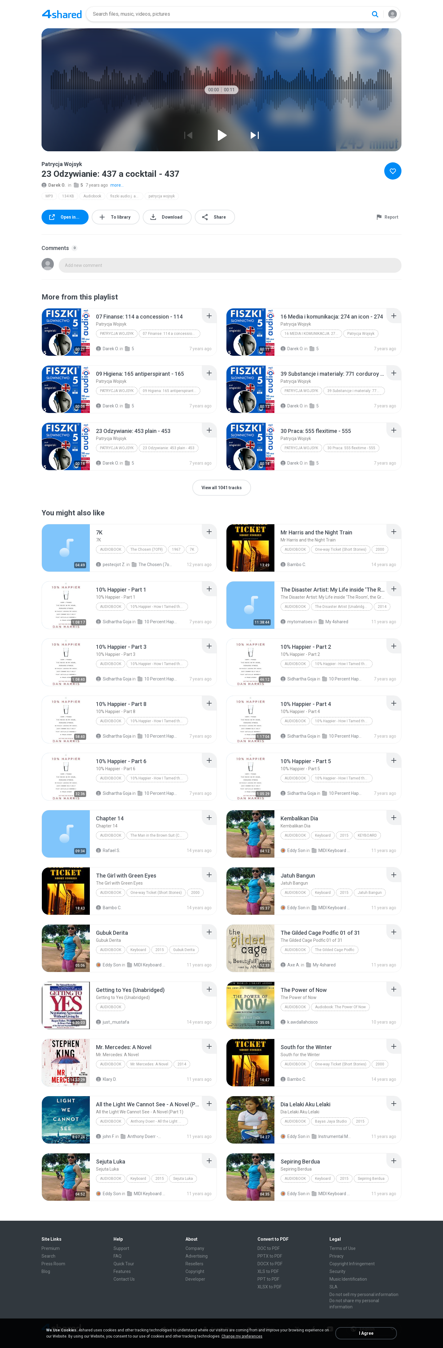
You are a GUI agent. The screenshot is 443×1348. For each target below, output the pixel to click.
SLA (333, 1286)
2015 (344, 835)
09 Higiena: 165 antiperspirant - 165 (171, 391)
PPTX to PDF (269, 1256)
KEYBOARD (367, 835)
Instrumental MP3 (332, 1136)
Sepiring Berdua (371, 1178)
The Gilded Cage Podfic (334, 950)
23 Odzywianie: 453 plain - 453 (168, 448)
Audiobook (92, 196)
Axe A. (290, 964)
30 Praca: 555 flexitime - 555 (351, 448)
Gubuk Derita (184, 950)
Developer (195, 1279)
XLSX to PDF (269, 1286)
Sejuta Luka (183, 1178)
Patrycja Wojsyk (117, 333)
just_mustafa (112, 1022)
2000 (380, 549)
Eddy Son (293, 850)
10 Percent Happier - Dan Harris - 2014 (158, 621)
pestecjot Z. (111, 564)
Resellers (194, 1263)
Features (122, 1271)
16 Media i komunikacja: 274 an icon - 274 (313, 333)
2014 (382, 607)
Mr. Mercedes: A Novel (149, 1064)
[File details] (66, 332)
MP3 (49, 196)
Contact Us (124, 1279)
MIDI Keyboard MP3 (332, 850)
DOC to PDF (268, 1248)
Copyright (195, 1271)
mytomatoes (297, 621)
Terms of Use (342, 1248)
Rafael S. (108, 850)
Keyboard (323, 835)
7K (192, 549)
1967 (176, 549)
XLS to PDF (268, 1271)
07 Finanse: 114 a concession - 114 (171, 333)
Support (121, 1248)
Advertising (197, 1256)
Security (337, 1271)
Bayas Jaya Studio (331, 1121)
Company (195, 1248)
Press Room (53, 1263)
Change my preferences (242, 1336)
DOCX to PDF (269, 1263)
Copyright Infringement (352, 1263)
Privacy (336, 1256)
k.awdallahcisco (299, 1022)
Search (48, 1256)
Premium (51, 1248)
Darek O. (54, 185)
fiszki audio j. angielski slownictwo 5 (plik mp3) (126, 196)
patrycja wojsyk (162, 196)
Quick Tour (124, 1263)
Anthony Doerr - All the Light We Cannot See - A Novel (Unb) (141, 1136)
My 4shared (333, 621)
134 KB (68, 196)
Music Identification (348, 1279)
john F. (105, 1136)
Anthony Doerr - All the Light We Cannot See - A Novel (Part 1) (159, 1121)
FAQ (118, 1256)
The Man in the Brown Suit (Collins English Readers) (159, 835)
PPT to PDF (268, 1279)
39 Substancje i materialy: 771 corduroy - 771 (356, 391)
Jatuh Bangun (370, 892)
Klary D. (106, 1079)
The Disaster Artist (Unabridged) (342, 607)
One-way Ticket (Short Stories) (340, 549)
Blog (46, 1271)
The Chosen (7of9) (152, 564)
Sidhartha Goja (113, 621)
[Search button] (375, 14)
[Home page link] (62, 14)
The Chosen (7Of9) (146, 549)
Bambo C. (293, 564)
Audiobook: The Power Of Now (340, 1007)
